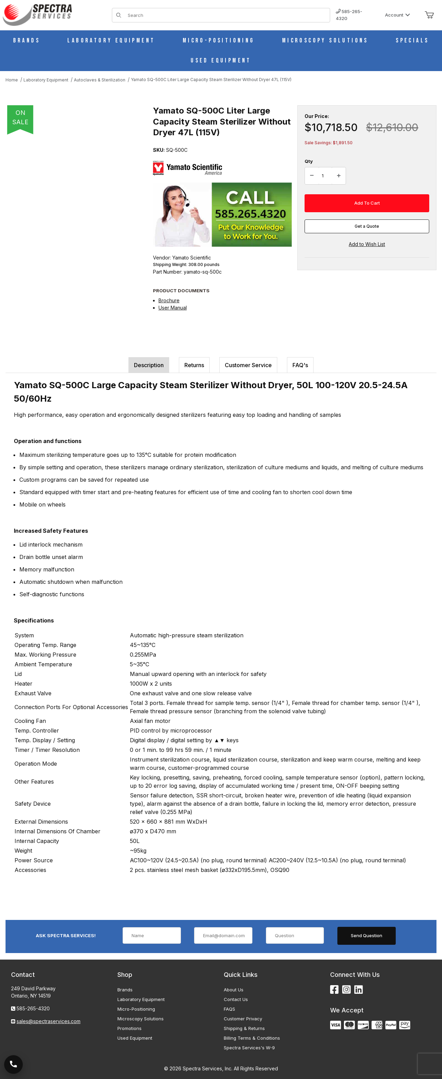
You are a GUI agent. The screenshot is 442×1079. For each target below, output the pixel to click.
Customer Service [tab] (248, 365)
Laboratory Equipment (141, 999)
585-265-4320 (349, 15)
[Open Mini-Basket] (429, 15)
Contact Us (236, 999)
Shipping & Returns (244, 1028)
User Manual (172, 308)
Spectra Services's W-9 (249, 1047)
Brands (125, 989)
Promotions (129, 1028)
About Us (233, 989)
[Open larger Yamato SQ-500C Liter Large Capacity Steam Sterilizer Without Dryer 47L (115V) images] (77, 202)
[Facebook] (334, 990)
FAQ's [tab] (300, 365)
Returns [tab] (194, 365)
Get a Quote (367, 226)
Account (397, 15)
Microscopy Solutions (140, 1018)
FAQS (229, 1009)
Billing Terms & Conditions (252, 1038)
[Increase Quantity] (339, 176)
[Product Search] (227, 15)
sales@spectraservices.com (48, 1021)
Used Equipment (134, 1038)
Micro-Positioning (136, 1009)
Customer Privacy (243, 1018)
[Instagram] (346, 990)
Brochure (169, 300)
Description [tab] (149, 365)
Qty (309, 161)
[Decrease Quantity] (312, 176)
